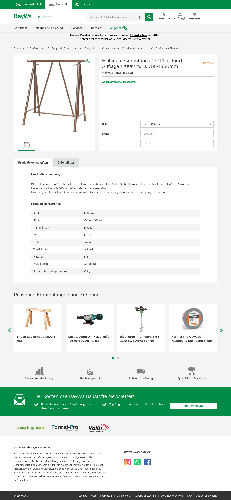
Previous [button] (9, 330)
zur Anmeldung (193, 406)
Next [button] (221, 330)
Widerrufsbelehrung (145, 495)
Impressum (106, 495)
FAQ (189, 495)
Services (77, 28)
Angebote (116, 28)
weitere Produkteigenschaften (119, 82)
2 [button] (118, 358)
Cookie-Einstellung (206, 495)
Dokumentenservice (172, 495)
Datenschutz (124, 495)
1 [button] (113, 358)
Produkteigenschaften (33, 162)
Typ (104, 143)
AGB (93, 495)
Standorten (138, 35)
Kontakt (96, 28)
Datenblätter (65, 162)
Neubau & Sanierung (49, 28)
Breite (105, 133)
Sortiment (20, 28)
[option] (54, 95)
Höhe (105, 124)
